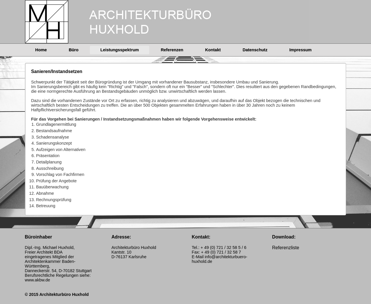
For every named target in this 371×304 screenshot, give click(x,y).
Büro (74, 50)
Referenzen (172, 50)
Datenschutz (255, 50)
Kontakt (213, 50)
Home (41, 50)
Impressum (300, 50)
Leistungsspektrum (119, 50)
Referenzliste (285, 247)
